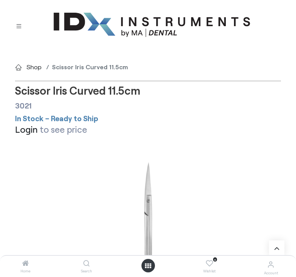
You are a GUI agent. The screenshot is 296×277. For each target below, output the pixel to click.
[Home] (25, 263)
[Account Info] (270, 264)
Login (26, 129)
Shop (34, 66)
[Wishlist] (209, 263)
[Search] (86, 263)
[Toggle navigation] (19, 25)
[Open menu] (148, 265)
